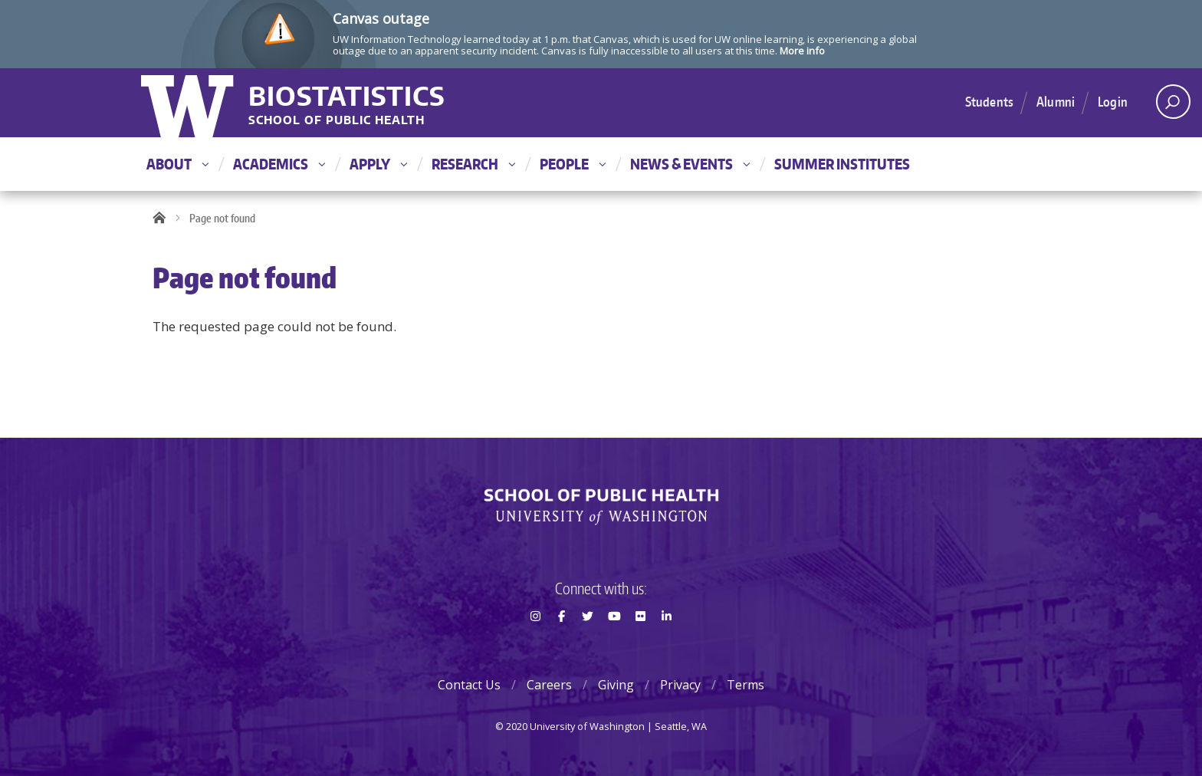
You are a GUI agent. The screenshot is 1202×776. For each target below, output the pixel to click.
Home (164, 218)
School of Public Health (336, 121)
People (573, 163)
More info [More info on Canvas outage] (802, 51)
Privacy (680, 684)
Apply (378, 163)
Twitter (588, 643)
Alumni (1055, 101)
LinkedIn (667, 643)
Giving (616, 684)
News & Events (690, 163)
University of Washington (189, 102)
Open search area (1168, 106)
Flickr (640, 643)
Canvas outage (381, 18)
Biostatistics (346, 95)
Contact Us (469, 684)
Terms (745, 684)
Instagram (535, 643)
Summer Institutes (842, 163)
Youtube (614, 643)
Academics (279, 163)
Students (989, 101)
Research (473, 163)
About (177, 163)
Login (1113, 101)
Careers (549, 684)
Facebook (561, 643)
